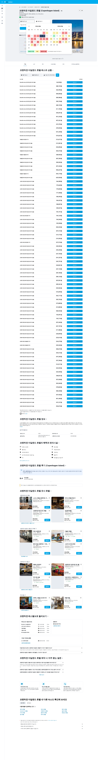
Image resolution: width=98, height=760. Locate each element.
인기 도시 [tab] (29, 702)
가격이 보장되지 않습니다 (52, 720)
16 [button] (47, 39)
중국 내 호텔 (64, 709)
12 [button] (35, 39)
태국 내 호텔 (43, 714)
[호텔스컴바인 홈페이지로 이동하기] (8, 2)
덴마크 (23, 7)
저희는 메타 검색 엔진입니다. (52, 726)
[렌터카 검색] (2, 11)
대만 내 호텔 (43, 709)
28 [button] (41, 45)
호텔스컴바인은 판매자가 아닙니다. (52, 724)
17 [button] (29, 42)
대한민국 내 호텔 (44, 711)
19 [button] (35, 42)
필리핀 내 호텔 (44, 712)
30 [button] (47, 45)
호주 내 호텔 (22, 709)
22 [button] (43, 42)
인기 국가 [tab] (23, 702)
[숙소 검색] (2, 8)
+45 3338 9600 (22, 15)
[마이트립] (2, 17)
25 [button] (31, 45)
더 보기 (21, 426)
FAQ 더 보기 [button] (41, 674)
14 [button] (41, 39)
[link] (27, 523)
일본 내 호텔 (64, 711)
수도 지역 (29, 7)
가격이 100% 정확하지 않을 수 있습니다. (52, 728)
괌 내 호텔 (22, 714)
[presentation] (62, 58)
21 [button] (41, 42)
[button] (2, 2)
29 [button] (43, 45)
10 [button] (29, 39)
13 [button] (37, 39)
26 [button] (35, 45)
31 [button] (29, 48)
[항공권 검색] (2, 5)
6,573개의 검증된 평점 (29, 17)
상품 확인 (47, 507)
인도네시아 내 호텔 (24, 711)
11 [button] (31, 39)
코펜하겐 (35, 7)
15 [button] (43, 39)
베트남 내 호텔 (65, 712)
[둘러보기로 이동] (2, 13)
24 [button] (29, 45)
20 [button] (37, 42)
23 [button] (47, 42)
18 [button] (31, 42)
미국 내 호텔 (22, 712)
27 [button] (37, 45)
